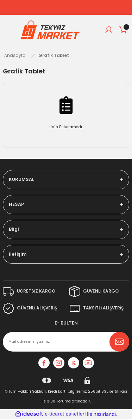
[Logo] (50, 29)
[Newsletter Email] (66, 342)
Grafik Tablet (53, 55)
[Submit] (119, 342)
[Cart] (123, 29)
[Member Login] (108, 29)
